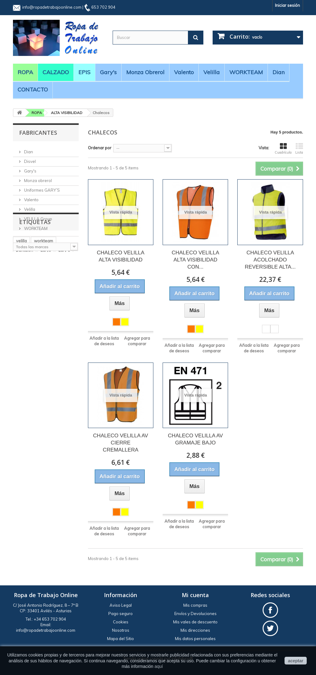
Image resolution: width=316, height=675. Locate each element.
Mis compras (195, 605)
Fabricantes (38, 132)
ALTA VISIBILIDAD (66, 112)
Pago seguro (120, 613)
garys (45, 295)
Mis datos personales (195, 638)
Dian (278, 72)
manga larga (28, 323)
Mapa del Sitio (120, 638)
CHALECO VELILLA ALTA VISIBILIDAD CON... (195, 260)
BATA (42, 313)
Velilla (211, 72)
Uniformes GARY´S (41, 187)
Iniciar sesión (287, 5)
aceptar (295, 660)
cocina (22, 304)
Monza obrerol (145, 72)
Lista (299, 149)
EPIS (84, 72)
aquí (159, 666)
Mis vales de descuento (195, 621)
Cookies (120, 621)
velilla (21, 285)
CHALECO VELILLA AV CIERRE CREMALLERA (120, 443)
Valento (184, 72)
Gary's (108, 72)
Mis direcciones (195, 630)
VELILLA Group (37, 216)
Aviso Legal (121, 605)
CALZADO (56, 72)
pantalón (24, 295)
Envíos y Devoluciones (195, 613)
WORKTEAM (246, 72)
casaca (23, 313)
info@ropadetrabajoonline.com (51, 7)
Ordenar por (99, 147)
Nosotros (120, 630)
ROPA (25, 72)
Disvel (29, 158)
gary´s (64, 295)
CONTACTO (33, 89)
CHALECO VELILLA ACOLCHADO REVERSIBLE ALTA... (270, 260)
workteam (43, 285)
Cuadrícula (283, 149)
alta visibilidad (49, 304)
